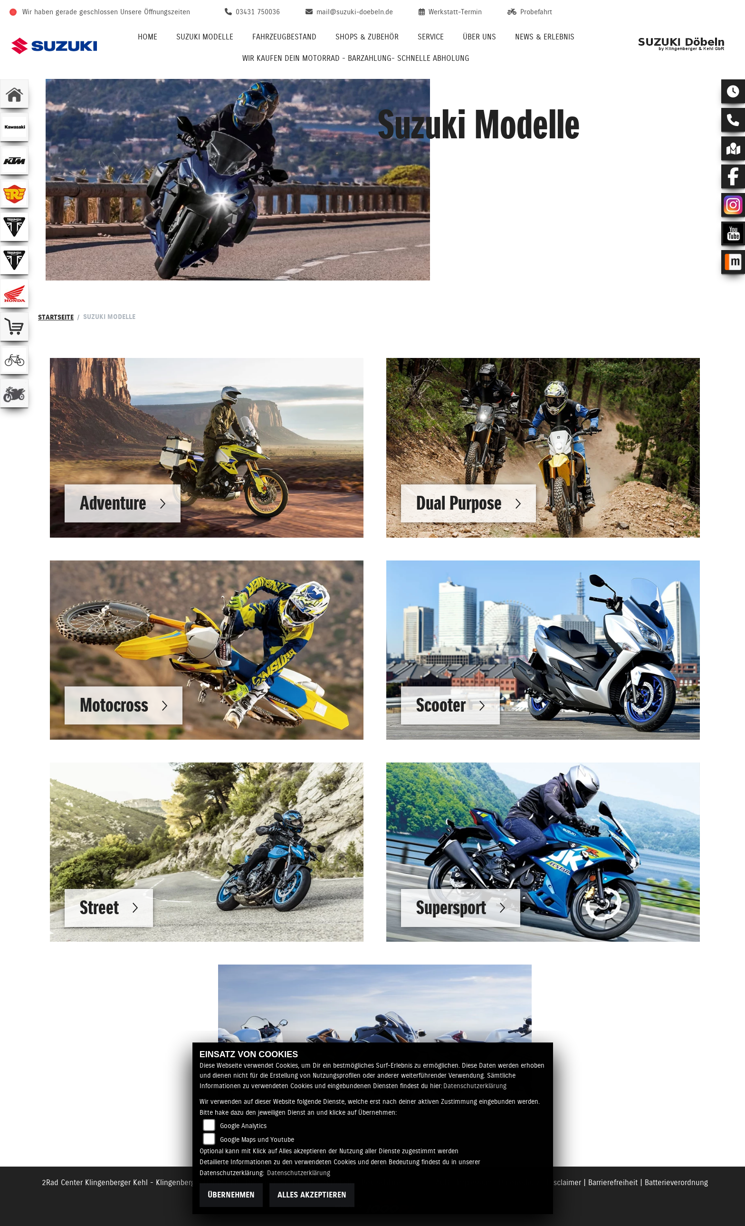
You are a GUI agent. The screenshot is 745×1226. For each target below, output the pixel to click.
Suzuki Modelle (204, 36)
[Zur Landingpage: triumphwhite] (14, 226)
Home (147, 36)
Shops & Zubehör (367, 36)
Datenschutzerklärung (474, 1086)
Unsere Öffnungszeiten (155, 12)
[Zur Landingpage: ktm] (14, 160)
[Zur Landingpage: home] (14, 93)
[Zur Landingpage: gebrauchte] (14, 393)
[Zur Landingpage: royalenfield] (14, 193)
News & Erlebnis (544, 36)
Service (431, 36)
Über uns (479, 36)
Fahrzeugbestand (284, 36)
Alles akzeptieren (311, 1194)
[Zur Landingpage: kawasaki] (14, 127)
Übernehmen (231, 1194)
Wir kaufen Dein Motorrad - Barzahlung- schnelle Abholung (355, 58)
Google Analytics (243, 1125)
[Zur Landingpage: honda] (14, 293)
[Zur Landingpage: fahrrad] (14, 360)
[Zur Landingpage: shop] (14, 326)
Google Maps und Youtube (257, 1139)
